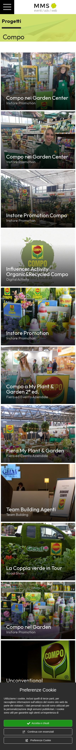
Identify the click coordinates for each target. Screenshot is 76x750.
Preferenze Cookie (38, 740)
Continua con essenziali (38, 731)
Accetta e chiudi (38, 723)
